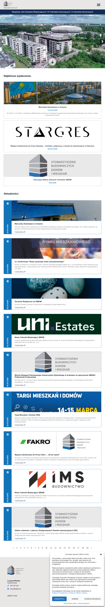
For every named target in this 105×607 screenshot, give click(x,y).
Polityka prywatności (83, 603)
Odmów (75, 599)
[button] (101, 554)
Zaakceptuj (59, 599)
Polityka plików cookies (70, 603)
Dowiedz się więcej (92, 599)
